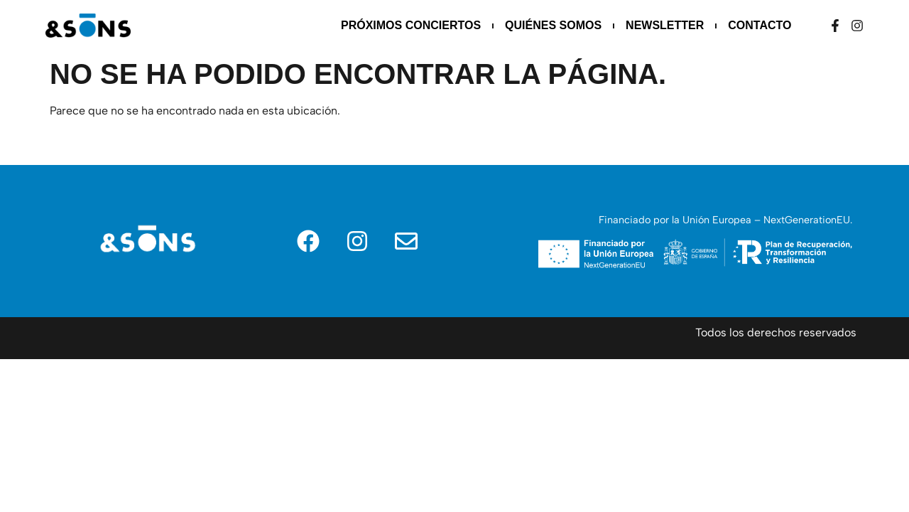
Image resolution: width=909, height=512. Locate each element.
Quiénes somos (553, 25)
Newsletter (665, 25)
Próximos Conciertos (411, 25)
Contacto (759, 25)
